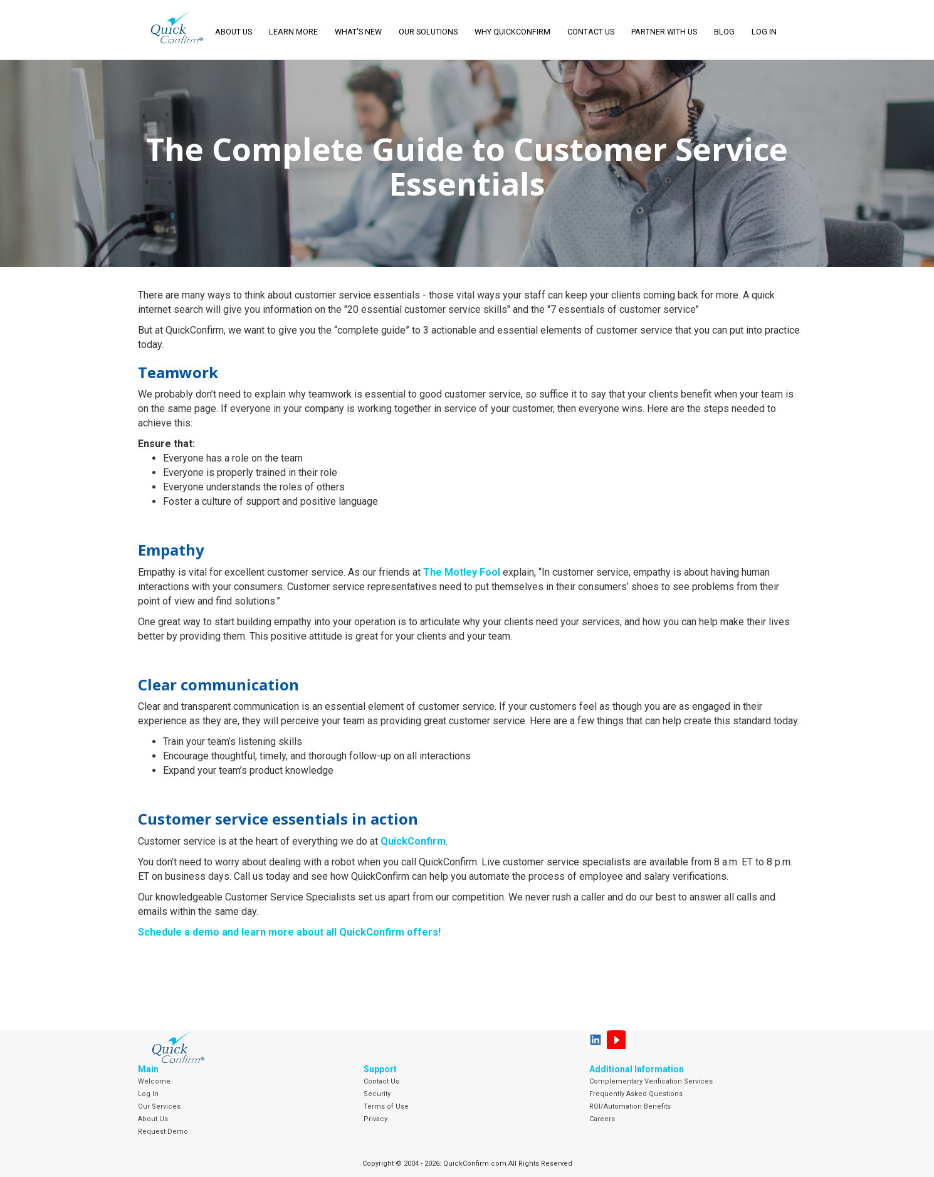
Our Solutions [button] (428, 31)
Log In (148, 1094)
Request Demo (163, 1131)
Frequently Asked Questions (636, 1094)
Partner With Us (664, 31)
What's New (358, 31)
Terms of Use (386, 1106)
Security (377, 1094)
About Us (153, 1119)
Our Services (159, 1106)
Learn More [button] (293, 31)
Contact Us (590, 31)
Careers (602, 1119)
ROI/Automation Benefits (630, 1106)
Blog (724, 31)
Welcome (154, 1081)
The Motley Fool (461, 572)
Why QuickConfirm (512, 31)
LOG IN (764, 31)
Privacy (375, 1119)
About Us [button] (233, 31)
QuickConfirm (413, 841)
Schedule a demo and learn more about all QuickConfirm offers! (289, 932)
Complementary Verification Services (651, 1081)
